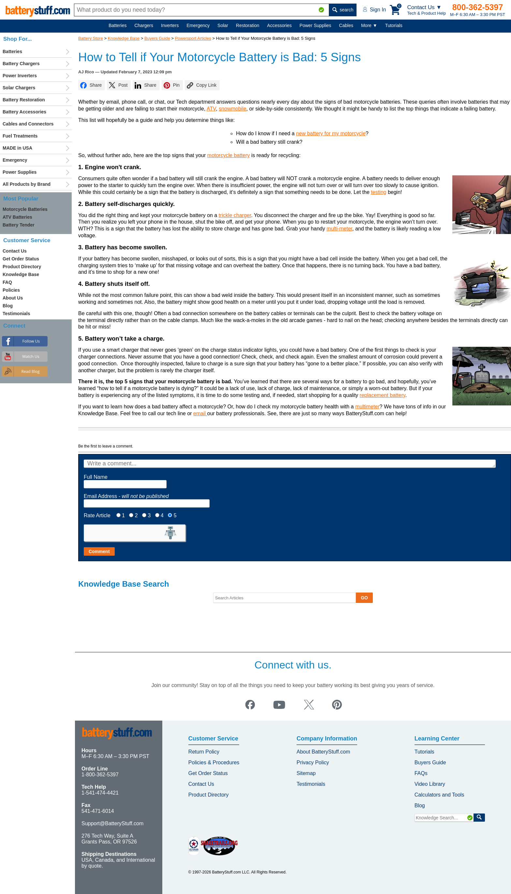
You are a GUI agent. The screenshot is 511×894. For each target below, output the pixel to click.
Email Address (126, 496)
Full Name (96, 477)
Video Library (430, 784)
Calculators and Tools (439, 795)
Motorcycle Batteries (25, 209)
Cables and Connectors (28, 123)
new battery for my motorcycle (330, 133)
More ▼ (369, 25)
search (342, 9)
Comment (99, 551)
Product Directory (22, 266)
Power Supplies (315, 25)
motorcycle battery (228, 155)
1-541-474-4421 (100, 793)
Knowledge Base (124, 38)
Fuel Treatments (20, 136)
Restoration (247, 25)
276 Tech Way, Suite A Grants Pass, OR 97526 (109, 838)
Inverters (170, 25)
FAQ (7, 282)
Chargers (143, 25)
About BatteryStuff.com (323, 752)
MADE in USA (17, 148)
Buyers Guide (157, 38)
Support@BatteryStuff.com (112, 823)
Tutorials (393, 25)
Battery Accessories (24, 111)
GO (364, 597)
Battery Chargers (21, 63)
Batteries (117, 25)
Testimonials (16, 313)
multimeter (367, 406)
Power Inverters (20, 75)
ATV (211, 108)
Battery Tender (19, 224)
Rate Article (97, 515)
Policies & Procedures (214, 762)
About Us (13, 297)
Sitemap (306, 773)
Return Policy (203, 752)
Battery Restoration (24, 99)
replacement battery (382, 395)
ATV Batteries (17, 217)
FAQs (421, 773)
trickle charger (235, 215)
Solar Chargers (19, 87)
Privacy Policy (313, 762)
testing (378, 192)
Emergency (198, 25)
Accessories (279, 25)
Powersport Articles (193, 38)
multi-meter (339, 228)
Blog (8, 305)
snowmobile (232, 108)
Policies (11, 290)
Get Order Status (21, 258)
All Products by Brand (27, 184)
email (200, 413)
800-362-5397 (477, 7)
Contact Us (15, 251)
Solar (222, 25)
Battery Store (90, 38)
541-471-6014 (97, 811)
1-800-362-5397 (100, 774)
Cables (346, 25)
